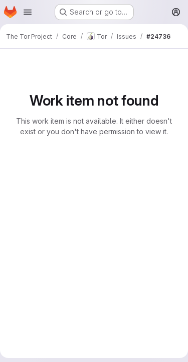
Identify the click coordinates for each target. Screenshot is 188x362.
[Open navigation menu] (28, 12)
